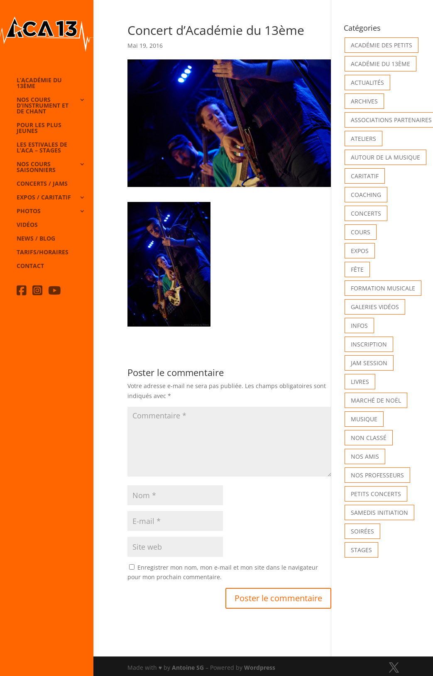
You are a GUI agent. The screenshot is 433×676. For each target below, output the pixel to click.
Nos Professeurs (377, 475)
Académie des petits (381, 45)
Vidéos (27, 225)
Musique (364, 419)
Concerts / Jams (42, 184)
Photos (29, 211)
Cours (360, 232)
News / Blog (36, 239)
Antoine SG (188, 667)
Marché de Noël (376, 400)
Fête (357, 269)
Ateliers (363, 139)
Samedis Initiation (379, 512)
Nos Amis (365, 456)
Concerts (366, 213)
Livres (360, 382)
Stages (361, 550)
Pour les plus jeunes (39, 128)
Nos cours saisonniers (36, 167)
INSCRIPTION (369, 344)
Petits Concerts (376, 494)
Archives (364, 101)
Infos (359, 325)
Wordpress (259, 667)
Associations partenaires (391, 120)
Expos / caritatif (44, 197)
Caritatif (365, 176)
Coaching (366, 195)
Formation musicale (383, 288)
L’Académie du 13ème (39, 83)
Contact (30, 266)
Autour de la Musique (385, 157)
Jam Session (369, 363)
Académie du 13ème (380, 64)
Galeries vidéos (375, 307)
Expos (360, 251)
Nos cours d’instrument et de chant (42, 106)
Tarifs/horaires (42, 252)
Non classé (369, 438)
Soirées (362, 531)
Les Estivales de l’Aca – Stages (42, 148)
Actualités (367, 82)
